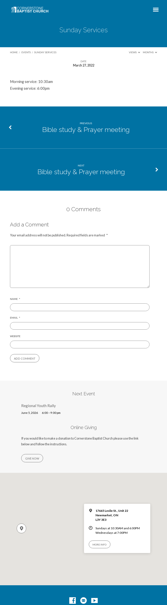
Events (26, 52)
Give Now (32, 458)
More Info (99, 544)
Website (15, 336)
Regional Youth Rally (38, 405)
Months (150, 52)
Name (15, 298)
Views (134, 52)
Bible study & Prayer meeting (86, 129)
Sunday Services (45, 52)
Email (15, 317)
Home (14, 52)
